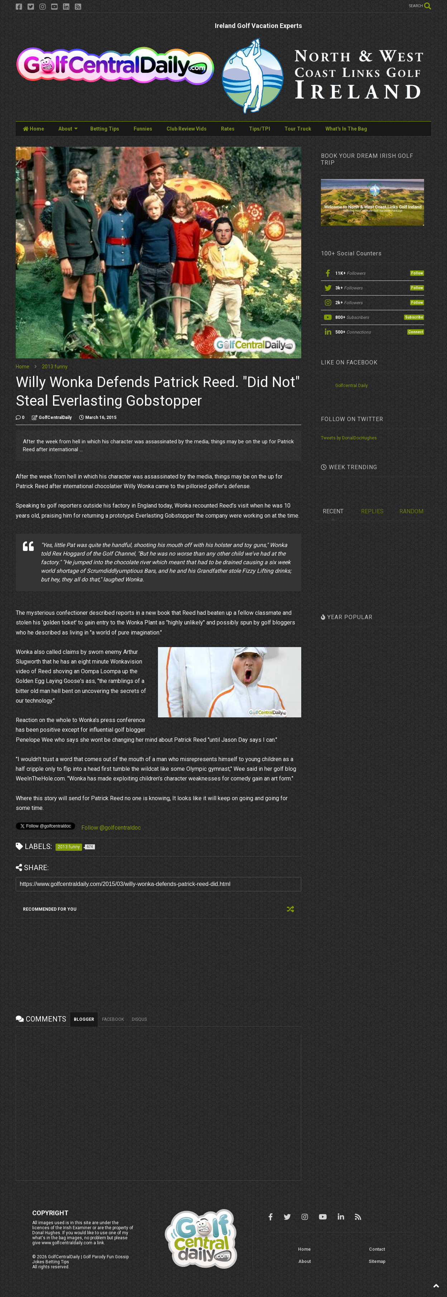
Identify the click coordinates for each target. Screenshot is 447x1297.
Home (33, 129)
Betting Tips (104, 129)
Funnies (143, 129)
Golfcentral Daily (351, 385)
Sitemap (377, 1261)
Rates (228, 129)
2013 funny (55, 366)
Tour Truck (297, 129)
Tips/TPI (259, 129)
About (68, 129)
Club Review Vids (187, 129)
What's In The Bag (346, 129)
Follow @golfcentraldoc (111, 827)
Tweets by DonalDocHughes (349, 437)
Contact (377, 1249)
